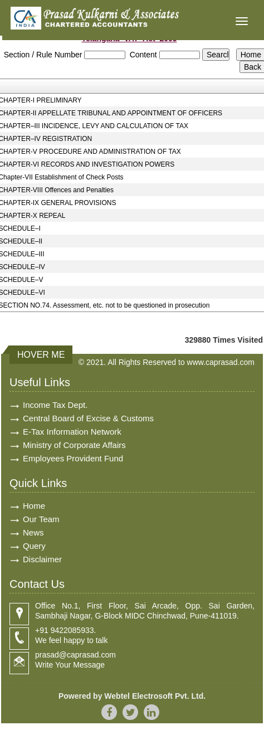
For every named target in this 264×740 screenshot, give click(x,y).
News (33, 532)
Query (34, 546)
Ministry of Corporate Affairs (74, 445)
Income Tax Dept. (55, 405)
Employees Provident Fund (73, 458)
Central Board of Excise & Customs (88, 418)
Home (34, 505)
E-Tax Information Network (72, 431)
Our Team (41, 519)
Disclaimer (42, 559)
